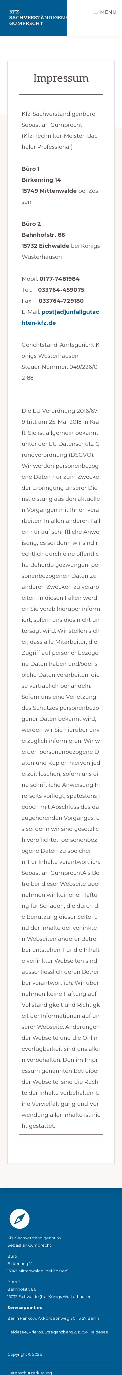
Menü (108, 12)
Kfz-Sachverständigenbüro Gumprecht (38, 18)
